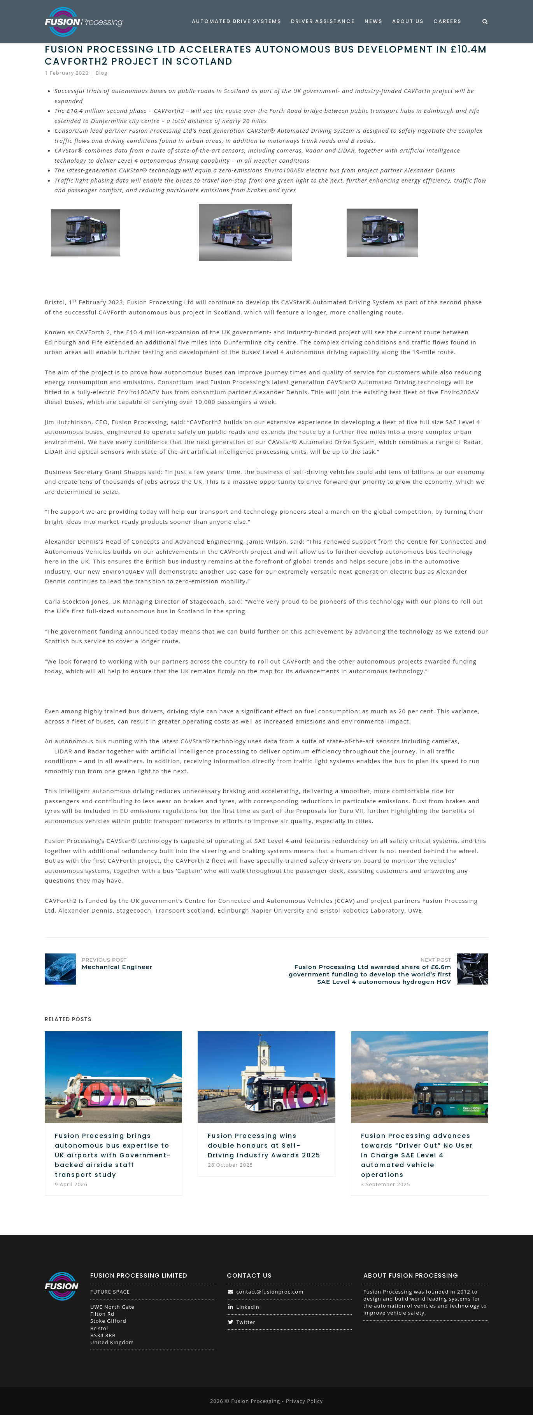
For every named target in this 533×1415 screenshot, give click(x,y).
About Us (408, 21)
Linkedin (243, 1306)
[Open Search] (485, 22)
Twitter (241, 1321)
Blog (102, 72)
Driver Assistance (323, 21)
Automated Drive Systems (236, 21)
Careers (447, 21)
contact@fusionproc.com (265, 1291)
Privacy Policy (304, 1400)
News (373, 21)
